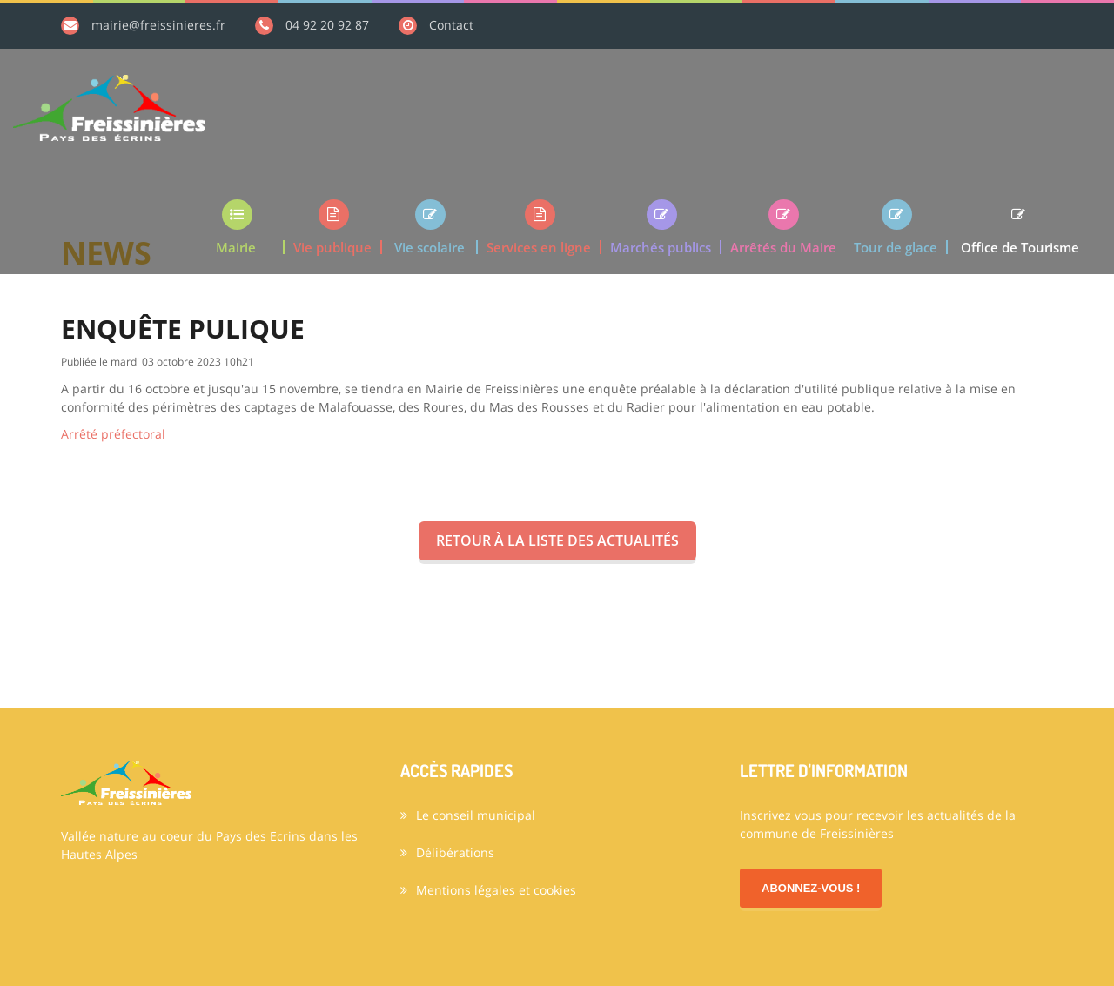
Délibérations (447, 852)
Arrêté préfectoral (113, 434)
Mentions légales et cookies (488, 890)
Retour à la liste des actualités (557, 540)
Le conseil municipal (467, 815)
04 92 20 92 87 (327, 25)
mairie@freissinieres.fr (158, 25)
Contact (451, 25)
